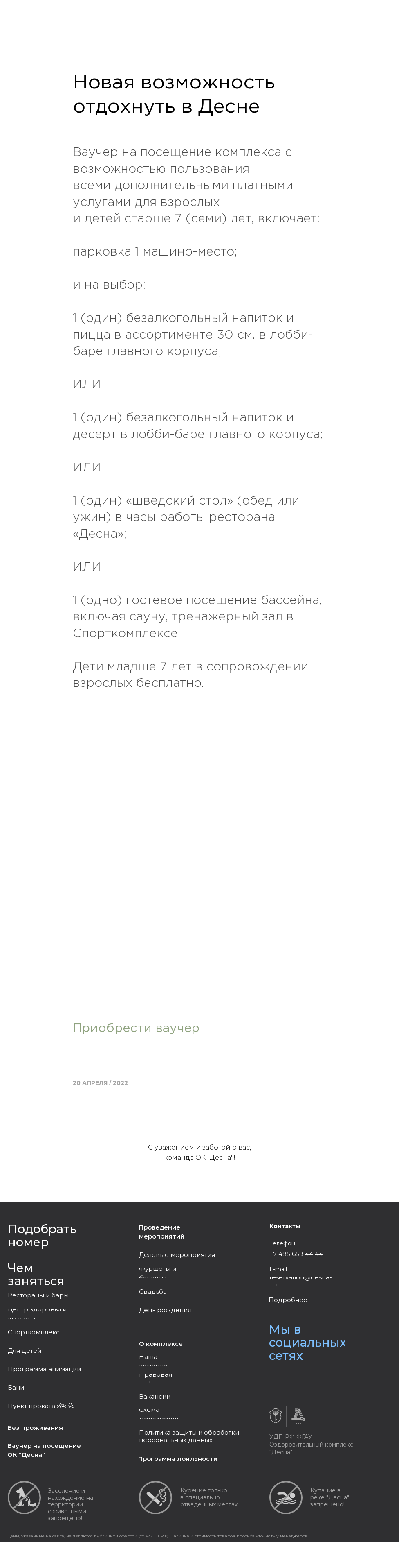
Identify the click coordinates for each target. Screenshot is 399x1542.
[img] (292, 1376)
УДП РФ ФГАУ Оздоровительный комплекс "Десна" (311, 1444)
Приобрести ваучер (136, 1028)
